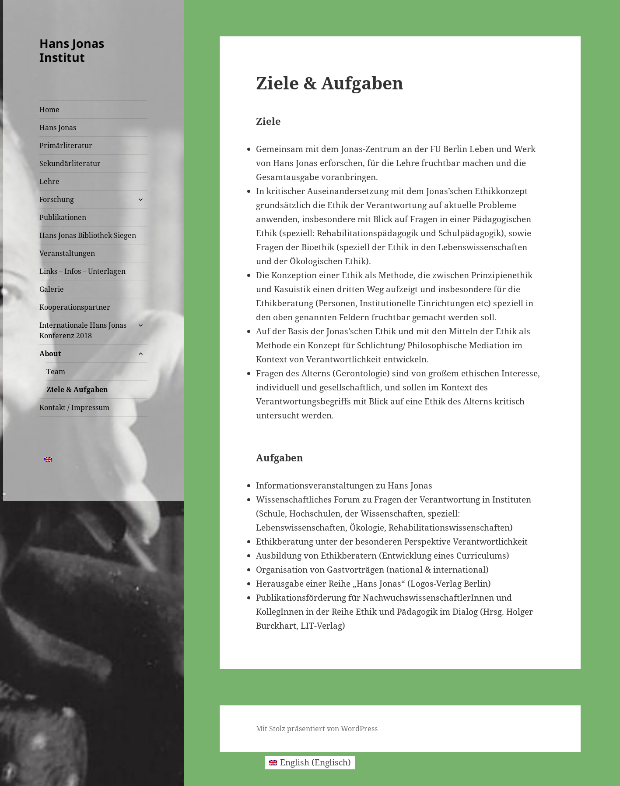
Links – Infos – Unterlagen (82, 271)
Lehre (49, 181)
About (50, 353)
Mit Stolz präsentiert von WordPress (317, 728)
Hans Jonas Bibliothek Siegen (87, 235)
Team (55, 371)
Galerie (51, 289)
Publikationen (62, 217)
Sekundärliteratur (70, 163)
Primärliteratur (65, 145)
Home (49, 109)
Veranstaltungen (67, 253)
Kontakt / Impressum (74, 407)
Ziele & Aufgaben (77, 389)
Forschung (56, 199)
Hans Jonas (57, 127)
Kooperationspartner (74, 307)
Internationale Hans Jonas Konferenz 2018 (82, 330)
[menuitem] (48, 459)
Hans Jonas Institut (71, 50)
